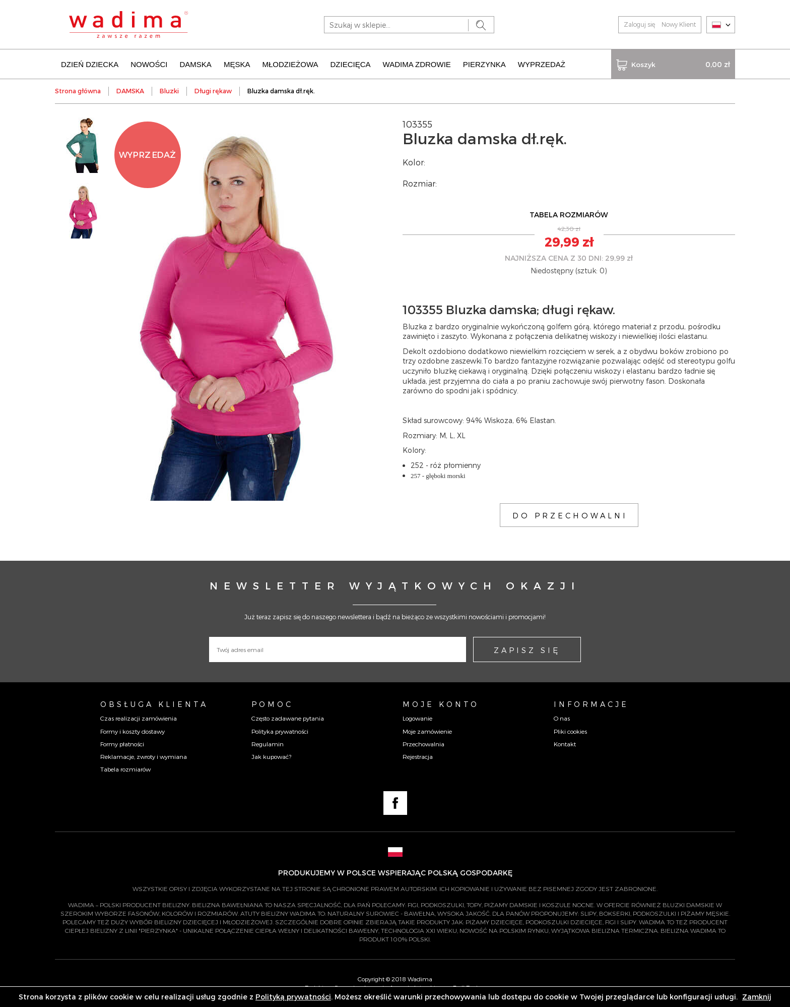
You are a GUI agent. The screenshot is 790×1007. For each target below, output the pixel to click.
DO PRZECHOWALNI (570, 515)
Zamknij (756, 996)
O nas (562, 718)
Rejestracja (418, 756)
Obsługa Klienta (154, 703)
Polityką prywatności (293, 996)
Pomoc (272, 703)
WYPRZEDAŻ (541, 64)
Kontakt (565, 743)
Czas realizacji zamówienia (138, 718)
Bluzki (169, 90)
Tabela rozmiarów (125, 769)
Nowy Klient (679, 24)
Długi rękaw (213, 90)
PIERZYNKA (484, 64)
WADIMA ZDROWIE (417, 64)
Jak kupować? (271, 756)
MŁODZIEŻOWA (290, 64)
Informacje (591, 703)
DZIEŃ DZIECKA (89, 64)
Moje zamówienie (427, 731)
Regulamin (267, 743)
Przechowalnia (423, 743)
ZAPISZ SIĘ (527, 650)
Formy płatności (122, 743)
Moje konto (441, 703)
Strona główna (78, 90)
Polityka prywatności (279, 731)
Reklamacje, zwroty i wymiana (143, 756)
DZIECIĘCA (351, 64)
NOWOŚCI (148, 64)
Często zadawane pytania (287, 718)
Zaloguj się (639, 24)
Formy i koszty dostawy (132, 731)
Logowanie (417, 718)
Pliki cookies (570, 731)
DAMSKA (196, 64)
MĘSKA (237, 64)
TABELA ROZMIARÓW (569, 214)
